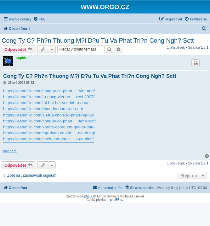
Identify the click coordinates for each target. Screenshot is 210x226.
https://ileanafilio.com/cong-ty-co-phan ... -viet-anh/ (49, 91)
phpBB (89, 196)
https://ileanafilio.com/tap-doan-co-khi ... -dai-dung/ (49, 133)
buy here (10, 151)
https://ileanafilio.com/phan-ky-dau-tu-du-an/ (43, 108)
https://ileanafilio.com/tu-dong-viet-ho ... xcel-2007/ (48, 96)
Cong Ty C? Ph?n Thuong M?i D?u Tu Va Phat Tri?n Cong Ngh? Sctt (98, 40)
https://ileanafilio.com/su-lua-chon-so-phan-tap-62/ (48, 115)
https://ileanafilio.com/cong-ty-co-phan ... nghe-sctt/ (49, 121)
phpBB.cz (116, 200)
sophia (21, 58)
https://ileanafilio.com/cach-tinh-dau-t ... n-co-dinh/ (48, 139)
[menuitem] (39, 19)
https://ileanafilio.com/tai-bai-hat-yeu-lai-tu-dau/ (45, 102)
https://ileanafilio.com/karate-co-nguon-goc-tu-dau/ (48, 127)
